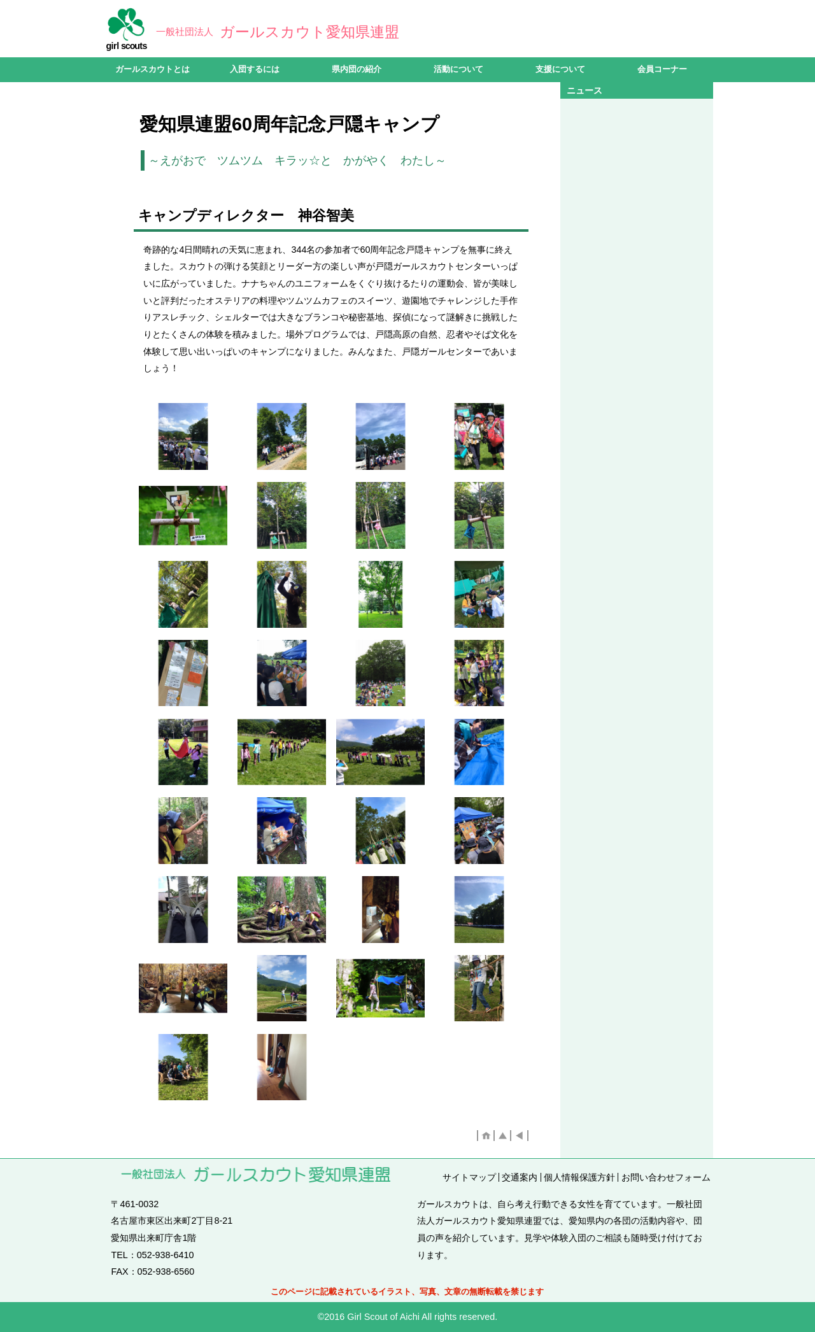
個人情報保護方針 (579, 1177)
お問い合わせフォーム (666, 1177)
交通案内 (519, 1177)
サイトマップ (469, 1177)
